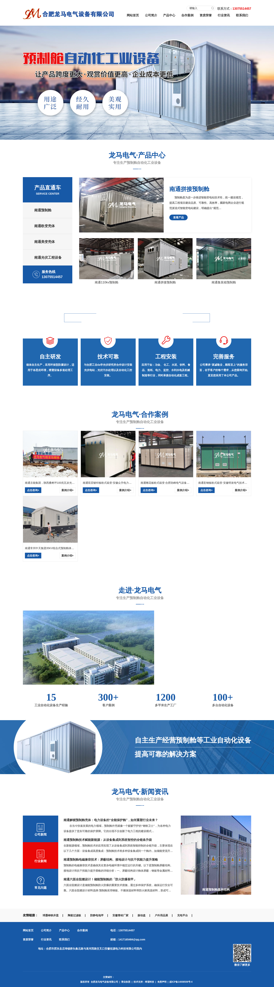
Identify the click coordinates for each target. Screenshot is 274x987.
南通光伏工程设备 (48, 257)
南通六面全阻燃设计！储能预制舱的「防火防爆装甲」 (100, 879)
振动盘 (142, 915)
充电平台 (182, 915)
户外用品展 (161, 915)
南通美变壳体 (44, 242)
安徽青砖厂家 (120, 915)
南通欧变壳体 (44, 226)
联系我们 (242, 15)
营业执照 (125, 982)
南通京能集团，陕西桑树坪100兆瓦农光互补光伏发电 (56, 482)
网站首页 (133, 15)
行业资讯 (224, 15)
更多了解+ (234, 667)
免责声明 (161, 982)
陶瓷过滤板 (74, 915)
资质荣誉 (206, 15)
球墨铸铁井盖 (51, 915)
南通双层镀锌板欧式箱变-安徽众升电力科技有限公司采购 (116, 482)
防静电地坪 (97, 915)
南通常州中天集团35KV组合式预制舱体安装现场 (53, 548)
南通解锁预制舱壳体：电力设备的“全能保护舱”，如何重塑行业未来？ (111, 820)
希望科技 (149, 982)
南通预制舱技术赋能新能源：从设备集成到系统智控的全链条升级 (108, 839)
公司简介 (151, 15)
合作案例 (187, 15)
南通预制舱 (42, 210)
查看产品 (178, 217)
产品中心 (169, 15)
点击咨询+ (33, 490)
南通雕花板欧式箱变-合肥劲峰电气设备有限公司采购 (172, 482)
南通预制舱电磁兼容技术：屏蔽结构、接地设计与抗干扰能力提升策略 (111, 859)
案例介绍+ (67, 490)
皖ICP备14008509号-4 (181, 982)
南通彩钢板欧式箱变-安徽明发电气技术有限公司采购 (229, 482)
